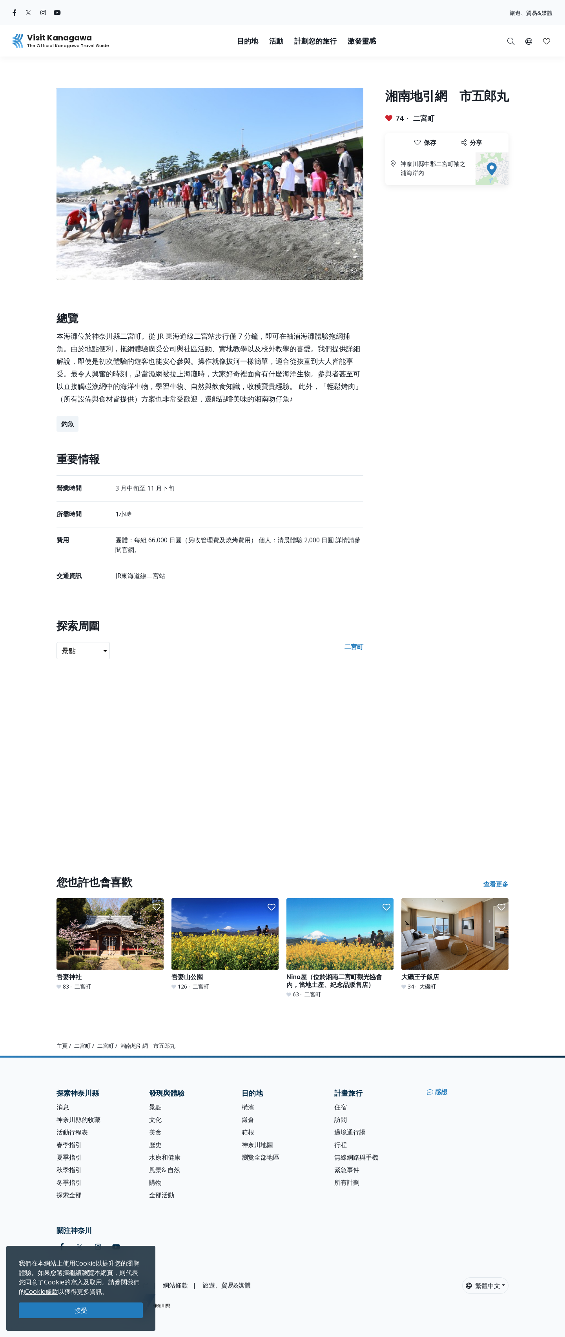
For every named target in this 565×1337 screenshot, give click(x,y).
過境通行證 (350, 1132)
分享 (471, 142)
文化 (155, 1119)
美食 (155, 1132)
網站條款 (175, 1285)
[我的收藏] (547, 41)
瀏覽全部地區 (260, 1157)
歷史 (155, 1144)
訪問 (340, 1119)
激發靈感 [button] (362, 41)
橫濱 (248, 1107)
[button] (529, 41)
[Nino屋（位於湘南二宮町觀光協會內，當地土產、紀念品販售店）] (340, 948)
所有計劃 (346, 1182)
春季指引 (69, 1144)
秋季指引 (69, 1170)
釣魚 (67, 424)
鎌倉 (248, 1119)
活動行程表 (72, 1132)
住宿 (340, 1107)
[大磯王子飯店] (454, 944)
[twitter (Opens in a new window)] (28, 12)
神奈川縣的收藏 (78, 1119)
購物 (155, 1182)
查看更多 (495, 884)
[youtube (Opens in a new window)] (57, 12)
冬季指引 (69, 1182)
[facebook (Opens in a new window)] (14, 12)
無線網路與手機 (356, 1157)
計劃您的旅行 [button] (315, 41)
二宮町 (423, 118)
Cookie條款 (41, 1291)
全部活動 (161, 1195)
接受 (81, 1310)
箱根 (248, 1132)
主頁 (61, 1045)
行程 (340, 1144)
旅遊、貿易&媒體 (531, 12)
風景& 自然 (164, 1170)
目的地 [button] (247, 41)
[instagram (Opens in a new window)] (43, 12)
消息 (62, 1107)
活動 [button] (276, 41)
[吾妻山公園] (225, 944)
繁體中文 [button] (483, 1285)
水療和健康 (164, 1157)
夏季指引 (69, 1157)
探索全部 (69, 1195)
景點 (155, 1107)
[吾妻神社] (110, 944)
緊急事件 (346, 1170)
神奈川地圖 (257, 1144)
